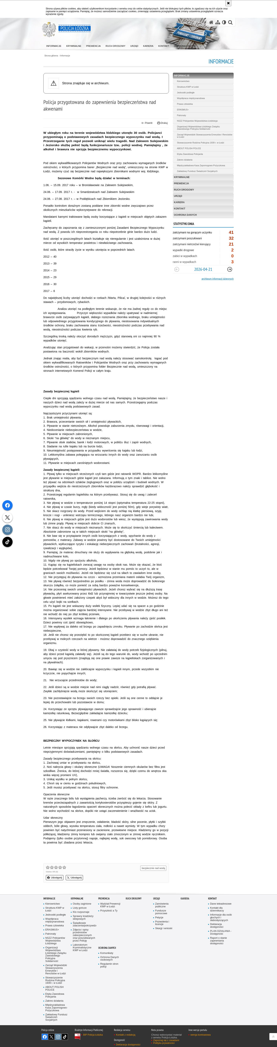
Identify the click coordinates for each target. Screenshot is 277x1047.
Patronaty (181, 115)
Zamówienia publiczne (162, 905)
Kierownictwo (183, 81)
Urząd (178, 196)
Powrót (146, 123)
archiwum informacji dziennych (218, 278)
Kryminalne (182, 177)
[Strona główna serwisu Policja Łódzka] (211, 22)
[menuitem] (54, 45)
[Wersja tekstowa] (224, 22)
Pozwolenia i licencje (162, 923)
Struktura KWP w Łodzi (188, 87)
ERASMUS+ (183, 109)
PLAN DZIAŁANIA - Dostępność (220, 932)
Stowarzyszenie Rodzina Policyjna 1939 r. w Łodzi (200, 142)
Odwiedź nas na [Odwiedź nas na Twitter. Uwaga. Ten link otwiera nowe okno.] (51, 1037)
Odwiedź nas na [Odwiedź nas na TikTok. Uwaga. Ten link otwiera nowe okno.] (65, 1037)
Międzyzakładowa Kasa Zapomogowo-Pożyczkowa (201, 165)
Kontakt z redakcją (125, 1034)
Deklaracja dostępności (216, 925)
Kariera (179, 202)
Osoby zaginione (82, 904)
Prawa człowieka (185, 104)
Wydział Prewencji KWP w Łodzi (110, 905)
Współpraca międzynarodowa (191, 98)
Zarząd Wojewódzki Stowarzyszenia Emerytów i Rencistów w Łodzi (204, 135)
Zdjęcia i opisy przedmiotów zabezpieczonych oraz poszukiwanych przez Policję (84, 935)
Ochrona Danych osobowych (109, 958)
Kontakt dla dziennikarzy (217, 909)
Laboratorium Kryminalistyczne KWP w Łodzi (82, 948)
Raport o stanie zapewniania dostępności (218, 941)
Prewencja (181, 183)
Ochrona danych (185, 215)
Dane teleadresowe (220, 904)
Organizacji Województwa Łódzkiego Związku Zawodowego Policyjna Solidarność (198, 127)
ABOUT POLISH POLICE (189, 148)
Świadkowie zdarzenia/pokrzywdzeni (84, 924)
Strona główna (51, 56)
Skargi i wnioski (163, 928)
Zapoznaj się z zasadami (166, 1040)
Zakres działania (184, 160)
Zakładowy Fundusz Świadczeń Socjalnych (197, 171)
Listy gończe (80, 908)
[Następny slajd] (230, 269)
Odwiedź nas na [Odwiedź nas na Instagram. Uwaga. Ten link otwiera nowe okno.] (58, 1037)
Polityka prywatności (164, 1043)
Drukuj (162, 123)
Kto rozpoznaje (81, 912)
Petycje (159, 917)
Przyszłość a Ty (108, 910)
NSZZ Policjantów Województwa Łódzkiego (197, 121)
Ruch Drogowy (184, 189)
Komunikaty (106, 953)
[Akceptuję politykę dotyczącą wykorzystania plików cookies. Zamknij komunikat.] (228, 3)
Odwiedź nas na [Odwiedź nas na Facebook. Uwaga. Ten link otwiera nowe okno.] (45, 1037)
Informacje (65, 56)
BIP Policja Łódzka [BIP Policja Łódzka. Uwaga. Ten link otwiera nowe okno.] (93, 1034)
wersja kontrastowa (200, 1034)
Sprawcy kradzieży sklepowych (83, 917)
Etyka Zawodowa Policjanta (190, 154)
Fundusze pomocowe (161, 912)
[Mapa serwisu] (217, 22)
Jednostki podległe (185, 92)
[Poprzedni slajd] (177, 269)
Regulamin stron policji (109, 965)
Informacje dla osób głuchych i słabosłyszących (221, 918)
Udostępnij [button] (54, 877)
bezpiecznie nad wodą (153, 868)
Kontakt (179, 208)
